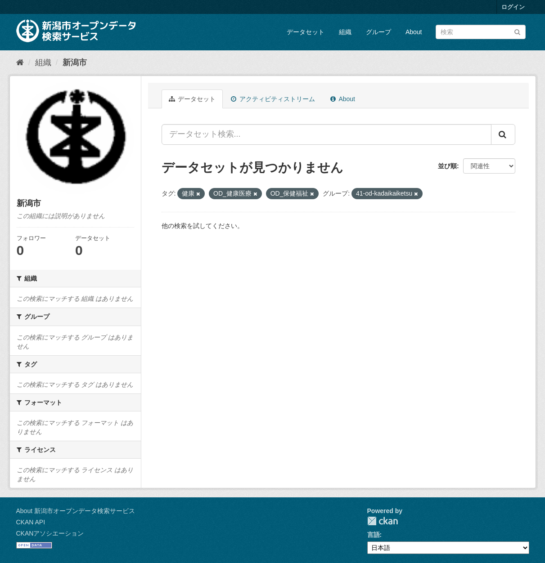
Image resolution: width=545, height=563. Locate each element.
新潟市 (75, 62)
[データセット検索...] (326, 134)
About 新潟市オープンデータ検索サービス (75, 510)
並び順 (447, 166)
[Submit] (517, 31)
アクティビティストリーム (273, 99)
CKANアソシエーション (50, 533)
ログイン (513, 7)
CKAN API (30, 522)
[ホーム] (20, 62)
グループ (378, 32)
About (413, 32)
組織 (345, 32)
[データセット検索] (481, 32)
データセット (305, 32)
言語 (373, 534)
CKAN (382, 521)
